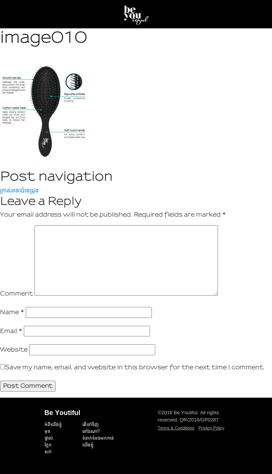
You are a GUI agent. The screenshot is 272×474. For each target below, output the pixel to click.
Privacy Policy (211, 428)
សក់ (48, 451)
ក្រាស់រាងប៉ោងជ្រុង (19, 190)
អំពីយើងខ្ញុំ (53, 424)
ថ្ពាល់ (49, 438)
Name (12, 312)
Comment (16, 293)
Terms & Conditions (176, 428)
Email (11, 331)
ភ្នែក (48, 445)
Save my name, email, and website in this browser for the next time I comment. (135, 367)
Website (14, 349)
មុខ (48, 431)
